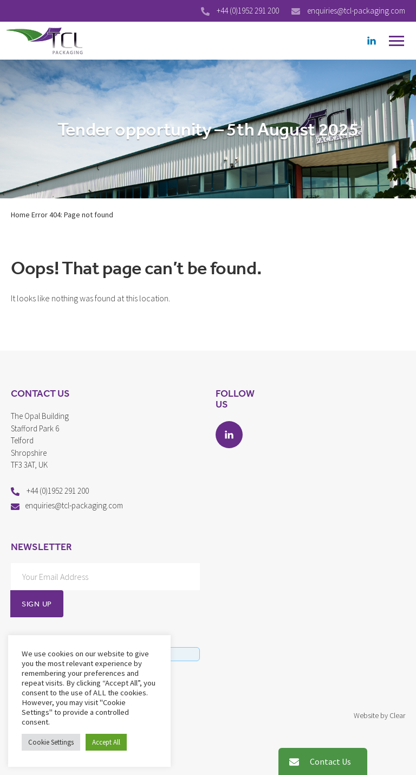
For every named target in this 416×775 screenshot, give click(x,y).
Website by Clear (379, 715)
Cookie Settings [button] (51, 742)
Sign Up (37, 604)
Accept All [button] (106, 742)
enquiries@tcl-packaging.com (356, 10)
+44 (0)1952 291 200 (249, 10)
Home (20, 214)
